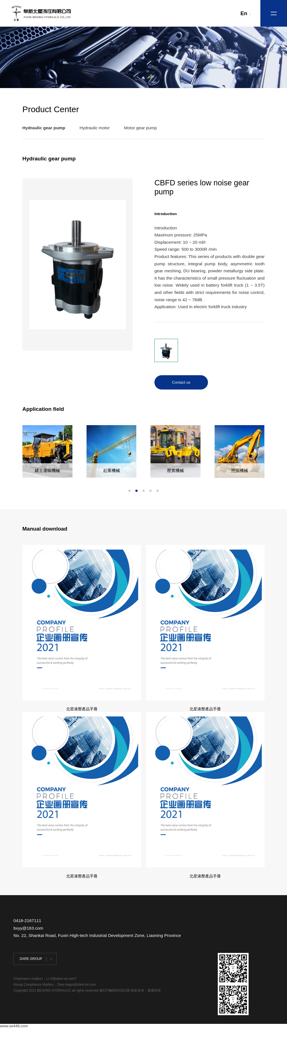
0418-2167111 (27, 931)
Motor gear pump (140, 128)
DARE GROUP (31, 970)
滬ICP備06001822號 (115, 1002)
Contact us (181, 383)
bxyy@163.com (28, 939)
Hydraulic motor (95, 128)
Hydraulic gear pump (43, 128)
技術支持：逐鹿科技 (146, 1002)
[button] (129, 491)
